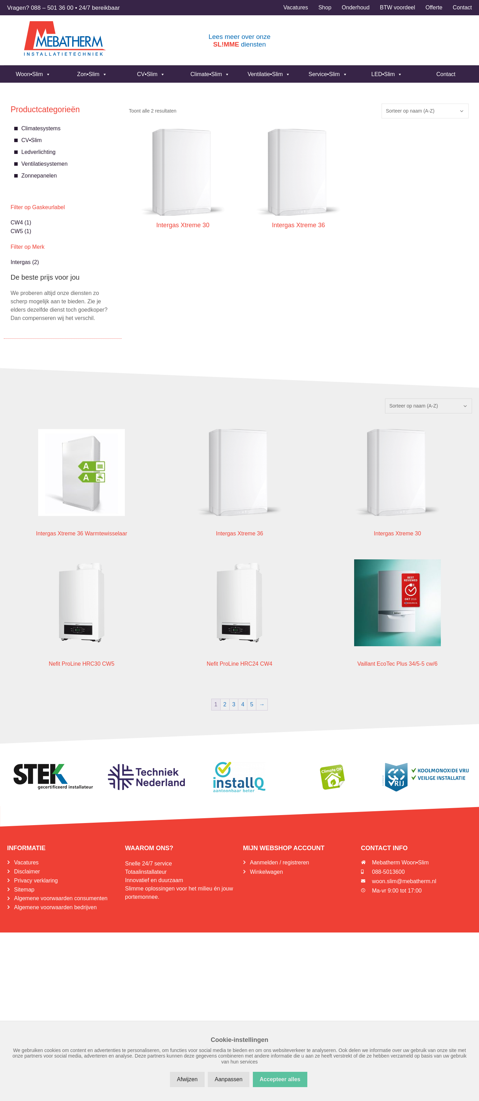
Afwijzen (187, 1079)
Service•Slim (327, 74)
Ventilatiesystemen (45, 164)
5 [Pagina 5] (251, 704)
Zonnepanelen (39, 176)
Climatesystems (41, 128)
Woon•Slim (33, 74)
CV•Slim (151, 74)
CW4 (17, 222)
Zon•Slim (92, 74)
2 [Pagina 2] (224, 704)
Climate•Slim (210, 74)
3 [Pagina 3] (234, 704)
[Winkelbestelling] (425, 111)
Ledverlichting (39, 152)
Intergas (21, 262)
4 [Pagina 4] (242, 704)
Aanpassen (228, 1079)
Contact (445, 74)
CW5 (17, 231)
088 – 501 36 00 (52, 8)
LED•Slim (387, 74)
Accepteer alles (280, 1079)
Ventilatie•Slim (269, 74)
